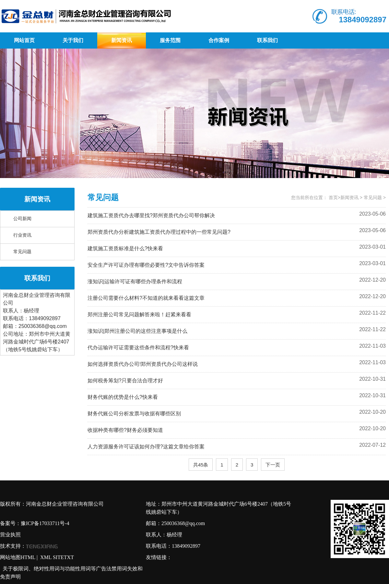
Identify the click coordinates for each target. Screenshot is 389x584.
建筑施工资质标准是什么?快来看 (125, 248)
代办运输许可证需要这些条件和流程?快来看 (138, 347)
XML (46, 557)
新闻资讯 (121, 40)
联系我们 (267, 40)
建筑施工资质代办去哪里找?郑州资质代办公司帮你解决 (151, 215)
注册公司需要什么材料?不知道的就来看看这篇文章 (146, 298)
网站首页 (24, 40)
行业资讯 (22, 235)
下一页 (272, 464)
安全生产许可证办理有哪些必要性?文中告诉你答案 (146, 265)
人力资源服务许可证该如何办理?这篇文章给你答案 (146, 446)
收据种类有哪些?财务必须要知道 (125, 430)
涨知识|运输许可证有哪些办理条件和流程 (135, 281)
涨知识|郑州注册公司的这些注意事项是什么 (137, 331)
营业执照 (10, 534)
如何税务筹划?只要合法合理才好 (125, 380)
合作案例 (218, 40)
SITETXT (63, 557)
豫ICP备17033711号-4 (45, 523)
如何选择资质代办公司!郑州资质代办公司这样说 (143, 364)
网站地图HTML (17, 557)
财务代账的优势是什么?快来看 (123, 397)
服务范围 (170, 40)
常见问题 (22, 251)
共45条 (200, 464)
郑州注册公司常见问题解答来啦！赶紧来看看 (139, 314)
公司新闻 (22, 218)
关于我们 (73, 40)
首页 (333, 197)
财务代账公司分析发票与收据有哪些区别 (134, 413)
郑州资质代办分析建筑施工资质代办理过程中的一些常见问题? (159, 232)
